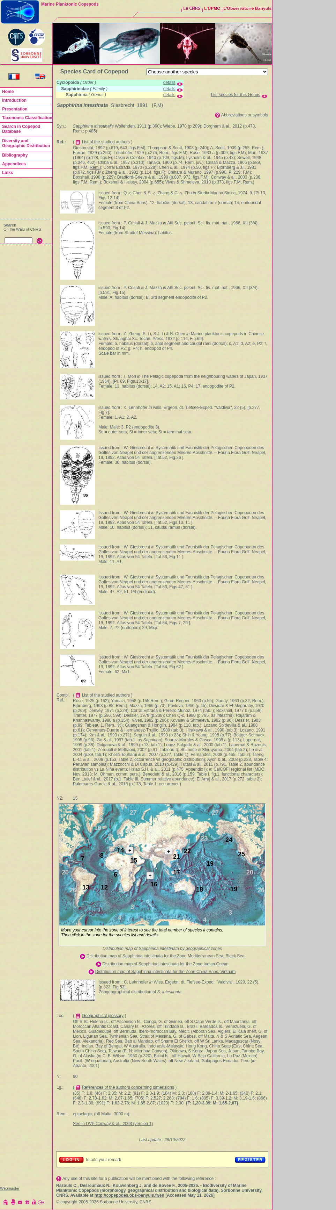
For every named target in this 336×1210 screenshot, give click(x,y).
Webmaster (10, 1188)
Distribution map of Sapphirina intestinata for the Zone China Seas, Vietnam (165, 971)
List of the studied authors (106, 141)
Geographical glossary (103, 1015)
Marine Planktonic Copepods (70, 4)
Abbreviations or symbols (244, 115)
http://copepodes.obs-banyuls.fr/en (129, 1195)
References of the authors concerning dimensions (128, 1087)
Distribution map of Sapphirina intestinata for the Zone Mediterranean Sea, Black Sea (166, 955)
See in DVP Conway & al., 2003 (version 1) (113, 1123)
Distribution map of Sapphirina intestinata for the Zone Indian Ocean (165, 963)
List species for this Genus (235, 94)
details (169, 82)
